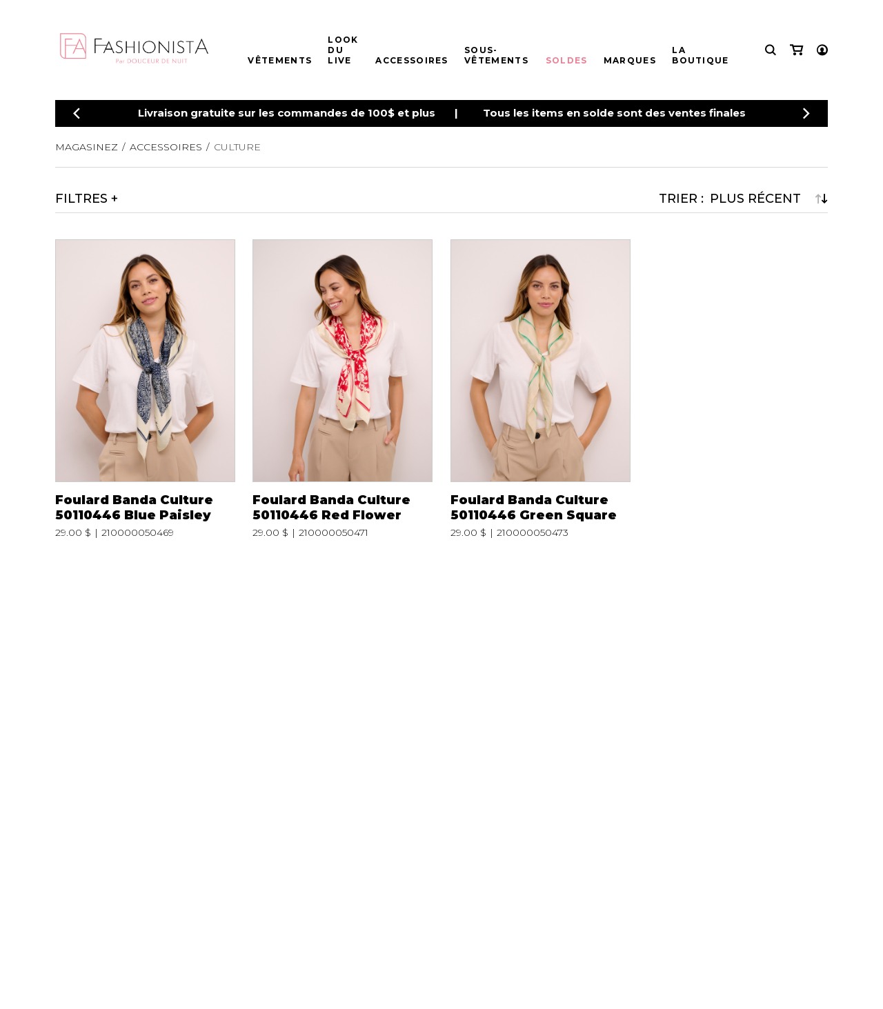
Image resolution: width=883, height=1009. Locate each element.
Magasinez (86, 147)
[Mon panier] (796, 50)
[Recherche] (770, 50)
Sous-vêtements (496, 55)
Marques (630, 60)
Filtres (81, 198)
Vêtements (280, 60)
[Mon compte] (822, 50)
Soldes (567, 60)
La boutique (700, 55)
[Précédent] (76, 113)
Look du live (343, 50)
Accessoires (411, 60)
